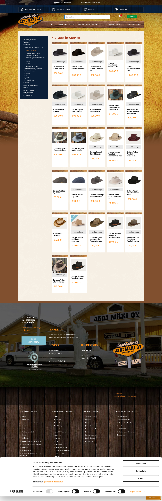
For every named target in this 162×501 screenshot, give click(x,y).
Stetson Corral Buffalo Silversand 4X (96, 69)
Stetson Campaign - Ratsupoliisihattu (59, 149)
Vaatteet (88, 420)
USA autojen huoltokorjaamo (33, 9)
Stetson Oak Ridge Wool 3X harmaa (97, 196)
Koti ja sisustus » (28, 92)
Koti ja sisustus (90, 438)
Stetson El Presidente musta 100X (133, 69)
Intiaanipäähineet (29, 71)
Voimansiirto (26, 447)
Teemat (119, 426)
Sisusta (24, 435)
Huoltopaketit (58, 423)
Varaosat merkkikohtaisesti (62, 450)
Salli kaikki (141, 468)
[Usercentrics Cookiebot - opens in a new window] (16, 496)
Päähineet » (27, 44)
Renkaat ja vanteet (28, 432)
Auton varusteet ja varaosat (29, 411)
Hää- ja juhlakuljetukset (63, 9)
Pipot (25, 75)
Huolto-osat (57, 420)
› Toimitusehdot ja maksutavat (124, 396)
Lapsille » (26, 88)
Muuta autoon (26, 450)
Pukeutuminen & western (114, 24)
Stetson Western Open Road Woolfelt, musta (114, 235)
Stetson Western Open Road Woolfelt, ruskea (133, 239)
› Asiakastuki (118, 393)
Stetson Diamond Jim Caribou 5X (78, 149)
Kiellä (140, 483)
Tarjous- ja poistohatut (32, 66)
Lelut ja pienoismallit (123, 420)
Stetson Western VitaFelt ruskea (59, 281)
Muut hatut (29, 64)
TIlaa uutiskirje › (33, 340)
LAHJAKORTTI (27, 95)
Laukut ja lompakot (91, 429)
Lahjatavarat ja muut (134, 24)
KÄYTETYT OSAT (59, 453)
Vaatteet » (26, 42)
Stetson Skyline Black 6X (58, 110)
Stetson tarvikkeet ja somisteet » (34, 69)
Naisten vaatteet (90, 435)
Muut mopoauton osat (60, 447)
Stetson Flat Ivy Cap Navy (77, 196)
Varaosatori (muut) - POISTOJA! (32, 459)
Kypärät (26, 78)
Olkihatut (28, 61)
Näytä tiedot (135, 496)
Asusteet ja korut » (29, 40)
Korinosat (25, 429)
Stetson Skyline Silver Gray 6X (77, 110)
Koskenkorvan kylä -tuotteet (126, 432)
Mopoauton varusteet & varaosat (89, 24)
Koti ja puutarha (122, 417)
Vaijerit (56, 441)
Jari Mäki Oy (123, 9)
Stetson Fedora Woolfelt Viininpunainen (132, 154)
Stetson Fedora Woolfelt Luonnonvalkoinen (115, 154)
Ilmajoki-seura (121, 435)
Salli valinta (141, 475)
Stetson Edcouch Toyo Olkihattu (96, 153)
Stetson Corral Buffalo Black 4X (59, 68)
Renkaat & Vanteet (60, 432)
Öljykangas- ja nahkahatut (33, 55)
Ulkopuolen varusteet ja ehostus (32, 444)
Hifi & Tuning (58, 426)
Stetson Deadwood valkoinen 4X (113, 65)
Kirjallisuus (25, 426)
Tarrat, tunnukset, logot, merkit (32, 441)
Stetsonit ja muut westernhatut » (34, 47)
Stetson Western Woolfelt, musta (78, 277)
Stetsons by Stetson (31, 50)
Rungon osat (57, 435)
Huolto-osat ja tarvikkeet (30, 423)
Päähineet (88, 423)
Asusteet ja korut (90, 417)
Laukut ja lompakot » (30, 85)
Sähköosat (25, 438)
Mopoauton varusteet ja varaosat (62, 411)
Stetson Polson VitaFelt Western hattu (133, 193)
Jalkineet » (26, 82)
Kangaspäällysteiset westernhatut (35, 58)
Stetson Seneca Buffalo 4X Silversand (77, 239)
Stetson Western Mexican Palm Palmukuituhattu (96, 239)
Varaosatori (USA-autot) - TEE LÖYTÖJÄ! (30, 454)
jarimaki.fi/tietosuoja (53, 486)
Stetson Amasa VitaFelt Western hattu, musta (133, 111)
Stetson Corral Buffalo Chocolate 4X (78, 69)
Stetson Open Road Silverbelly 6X (114, 197)
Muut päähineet (29, 80)
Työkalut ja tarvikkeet (124, 423)
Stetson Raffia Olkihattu (58, 234)
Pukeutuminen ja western (91, 411)
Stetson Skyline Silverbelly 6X (95, 110)
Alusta (24, 417)
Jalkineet (88, 426)
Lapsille (87, 432)
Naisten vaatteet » (29, 90)
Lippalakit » (27, 73)
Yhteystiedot (91, 9)
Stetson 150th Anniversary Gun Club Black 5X (114, 107)
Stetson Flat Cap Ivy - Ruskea (59, 192)
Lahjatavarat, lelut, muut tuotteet (125, 411)
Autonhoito (25, 420)
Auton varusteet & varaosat (64, 24)
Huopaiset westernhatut (32, 53)
